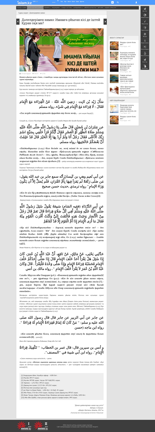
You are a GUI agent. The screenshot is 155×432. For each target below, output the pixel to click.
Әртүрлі (100, 8)
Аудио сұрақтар (110, 8)
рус (37, 1)
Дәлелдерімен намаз (35, 8)
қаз (34, 1)
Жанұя (47, 8)
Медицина (56, 8)
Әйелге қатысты (90, 8)
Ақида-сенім (21, 8)
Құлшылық (78, 8)
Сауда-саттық (66, 8)
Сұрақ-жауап (23, 13)
